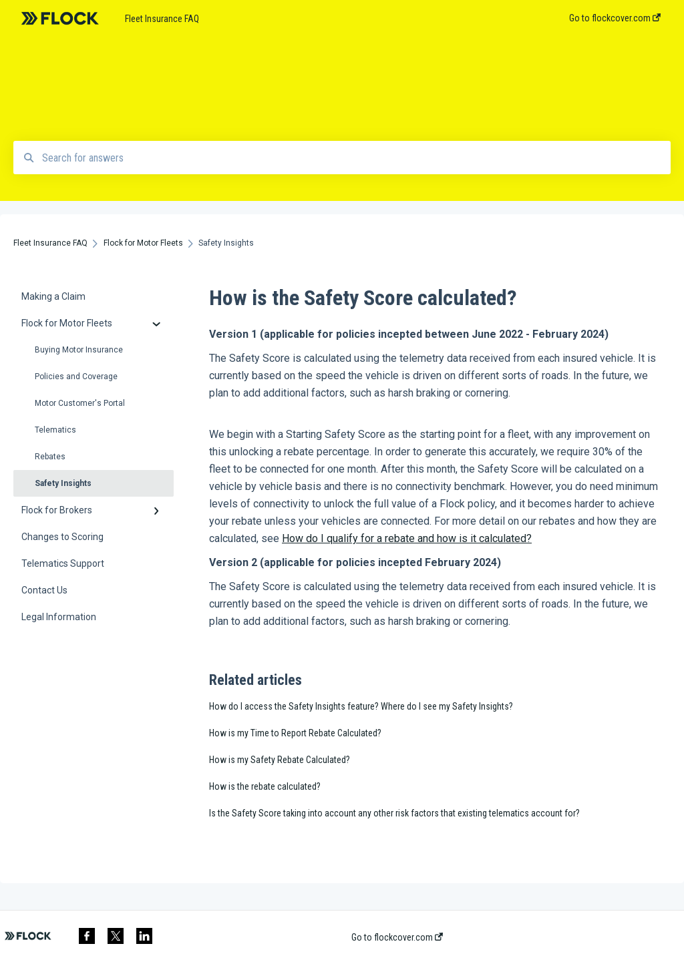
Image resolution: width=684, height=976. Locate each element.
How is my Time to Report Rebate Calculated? (295, 733)
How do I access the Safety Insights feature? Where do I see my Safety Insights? (361, 706)
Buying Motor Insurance (79, 349)
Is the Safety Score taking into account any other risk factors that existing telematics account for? (394, 813)
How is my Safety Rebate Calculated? (279, 759)
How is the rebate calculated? (265, 786)
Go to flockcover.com (397, 937)
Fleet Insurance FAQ (162, 18)
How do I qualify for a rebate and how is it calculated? (407, 538)
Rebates (50, 456)
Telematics (55, 430)
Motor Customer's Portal (80, 403)
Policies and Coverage (76, 376)
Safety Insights (63, 483)
